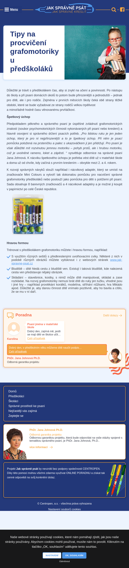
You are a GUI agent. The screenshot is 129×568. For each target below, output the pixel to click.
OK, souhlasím (74, 555)
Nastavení (52, 555)
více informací (38, 447)
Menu (14, 9)
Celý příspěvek (36, 338)
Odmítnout (64, 561)
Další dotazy (110, 315)
